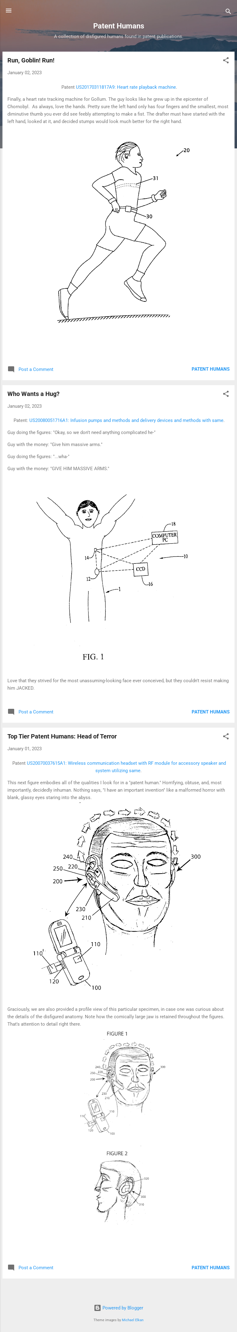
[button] (226, 61)
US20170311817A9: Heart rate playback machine (126, 87)
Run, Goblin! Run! (30, 60)
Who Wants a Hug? (33, 394)
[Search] (228, 12)
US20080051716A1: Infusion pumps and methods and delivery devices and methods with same (126, 420)
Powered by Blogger (118, 1308)
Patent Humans (211, 369)
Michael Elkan (132, 1320)
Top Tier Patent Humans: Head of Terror (62, 736)
